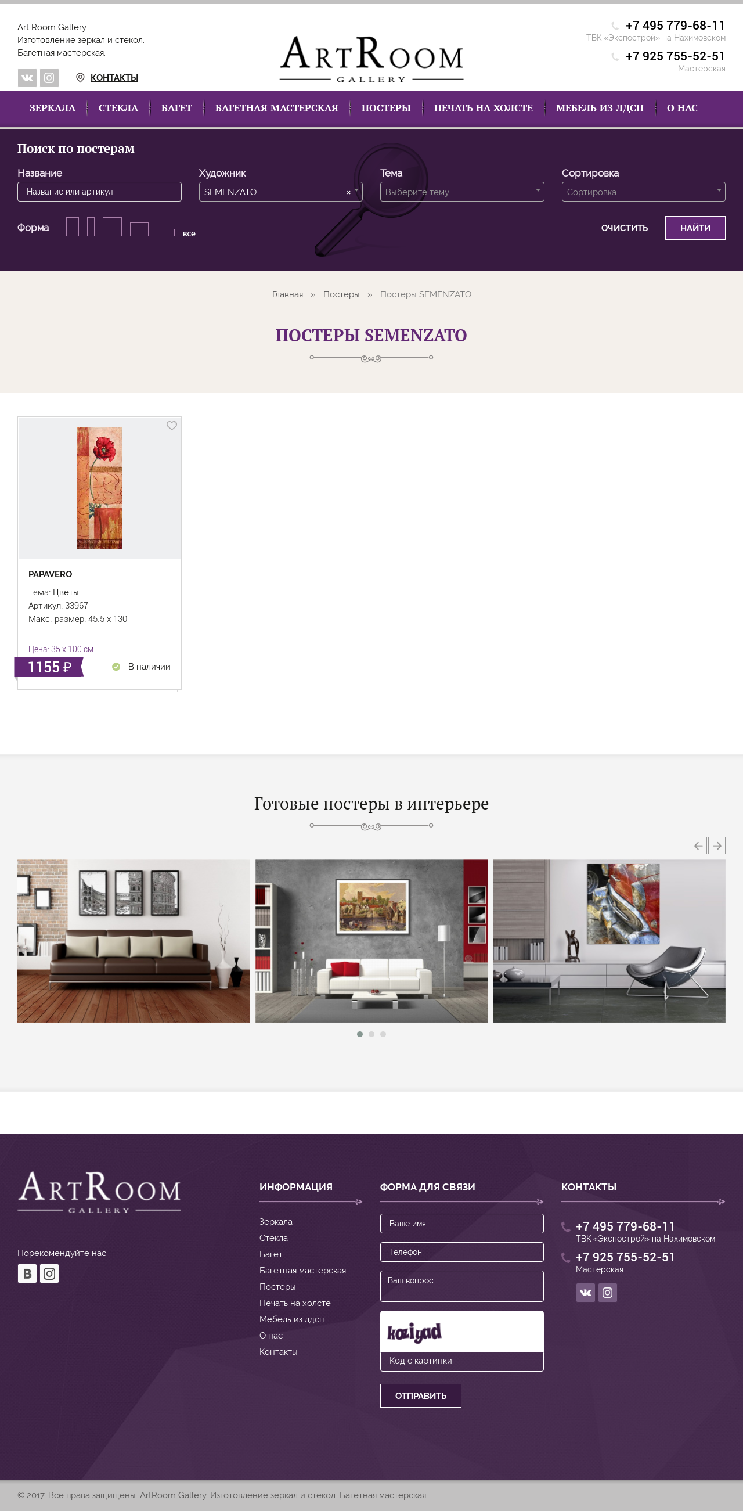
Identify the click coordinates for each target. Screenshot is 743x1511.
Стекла (118, 108)
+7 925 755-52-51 (676, 56)
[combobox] (281, 192)
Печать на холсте (483, 108)
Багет (176, 108)
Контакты (93, 78)
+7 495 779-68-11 (676, 25)
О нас (682, 108)
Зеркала (52, 108)
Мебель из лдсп (600, 108)
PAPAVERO (50, 574)
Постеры (386, 108)
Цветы (66, 592)
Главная (287, 294)
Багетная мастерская (276, 108)
